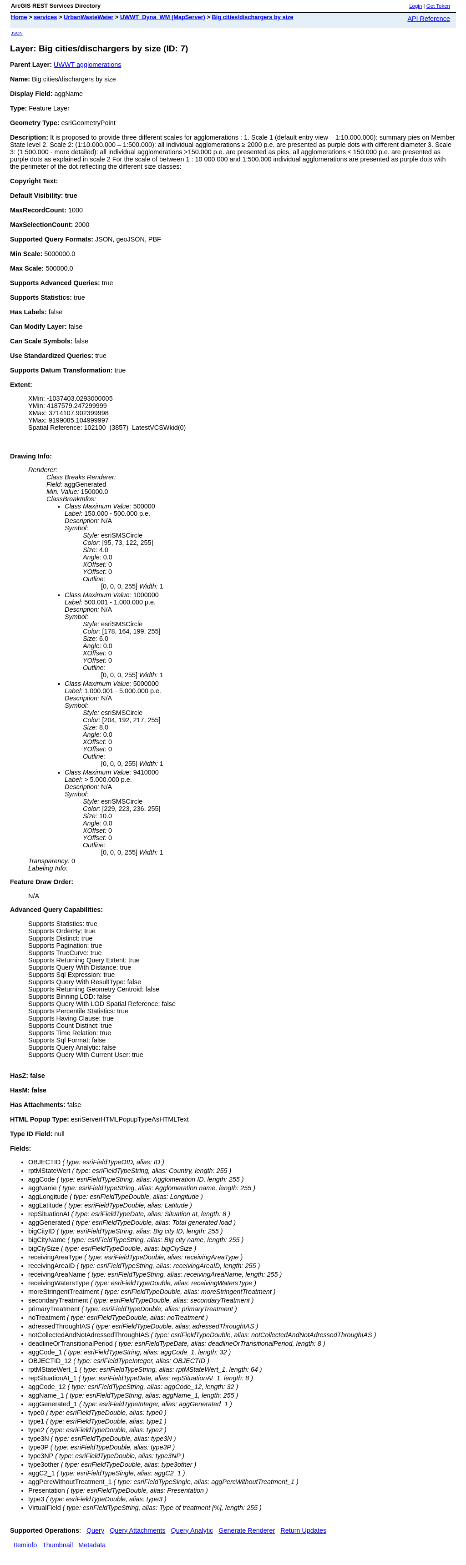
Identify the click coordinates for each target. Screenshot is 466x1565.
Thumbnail (57, 1545)
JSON (17, 32)
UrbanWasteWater (88, 17)
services (45, 17)
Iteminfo (25, 1545)
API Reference (428, 18)
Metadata (92, 1545)
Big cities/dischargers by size (252, 17)
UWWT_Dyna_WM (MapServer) (162, 17)
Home (19, 17)
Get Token (438, 6)
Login (415, 6)
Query (95, 1530)
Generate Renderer (246, 1530)
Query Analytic (192, 1530)
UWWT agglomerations (87, 64)
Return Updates (303, 1530)
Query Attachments (137, 1530)
